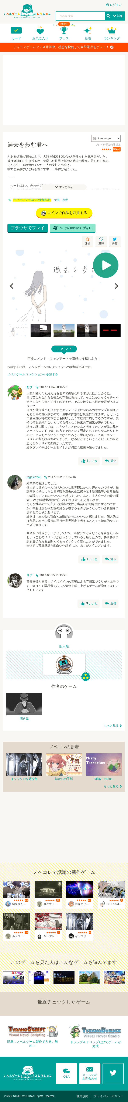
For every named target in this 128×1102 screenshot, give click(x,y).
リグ (29, 575)
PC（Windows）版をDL (73, 228)
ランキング (112, 38)
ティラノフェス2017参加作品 (32, 199)
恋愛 (65, 199)
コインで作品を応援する (64, 213)
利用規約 (82, 1096)
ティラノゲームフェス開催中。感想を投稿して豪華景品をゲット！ (64, 47)
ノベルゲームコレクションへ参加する (32, 374)
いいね (89, 461)
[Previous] (12, 286)
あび (29, 387)
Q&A (66, 1072)
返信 (110, 461)
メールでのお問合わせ (89, 1072)
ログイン (116, 4)
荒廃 (57, 199)
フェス (64, 38)
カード (16, 38)
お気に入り (40, 38)
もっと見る (111, 725)
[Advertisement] (64, 89)
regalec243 (34, 477)
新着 (88, 38)
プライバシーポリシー (109, 1096)
